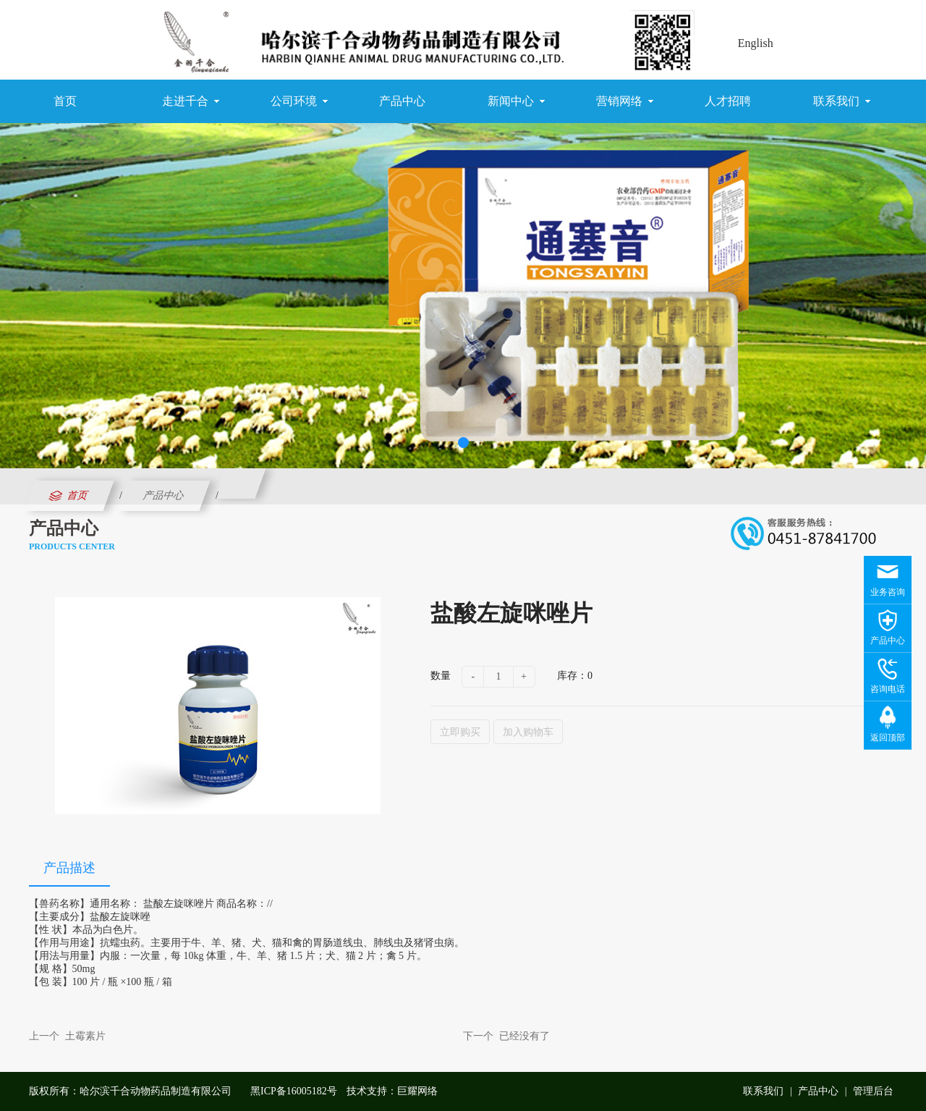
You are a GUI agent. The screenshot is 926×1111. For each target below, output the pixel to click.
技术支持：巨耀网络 (392, 1091)
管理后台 (873, 1091)
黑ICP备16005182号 (293, 1091)
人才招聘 (728, 101)
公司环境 (299, 101)
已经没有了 (524, 1036)
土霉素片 (85, 1036)
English (755, 43)
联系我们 (841, 101)
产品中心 (402, 101)
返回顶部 (887, 737)
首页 (65, 101)
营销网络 (624, 101)
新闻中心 (516, 101)
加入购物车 (528, 732)
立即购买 (460, 732)
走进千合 (190, 101)
